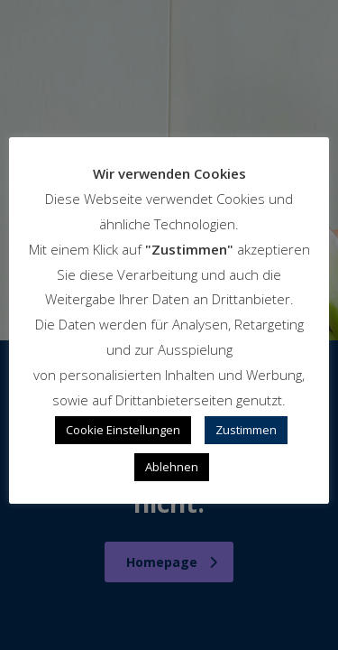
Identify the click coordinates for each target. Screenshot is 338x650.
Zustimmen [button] (246, 430)
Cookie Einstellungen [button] (123, 430)
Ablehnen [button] (171, 467)
